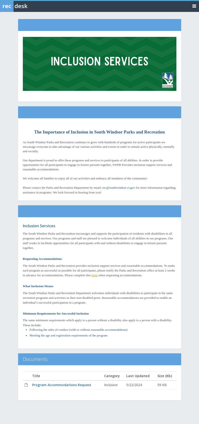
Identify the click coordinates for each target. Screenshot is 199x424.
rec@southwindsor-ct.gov (118, 187)
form (94, 275)
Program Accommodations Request (61, 385)
